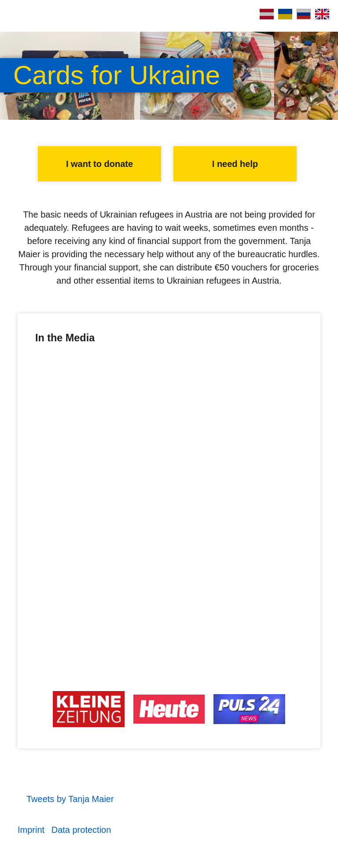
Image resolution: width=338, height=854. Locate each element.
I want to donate (99, 164)
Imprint (31, 830)
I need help (235, 164)
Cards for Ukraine (116, 75)
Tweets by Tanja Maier (70, 799)
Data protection (81, 830)
